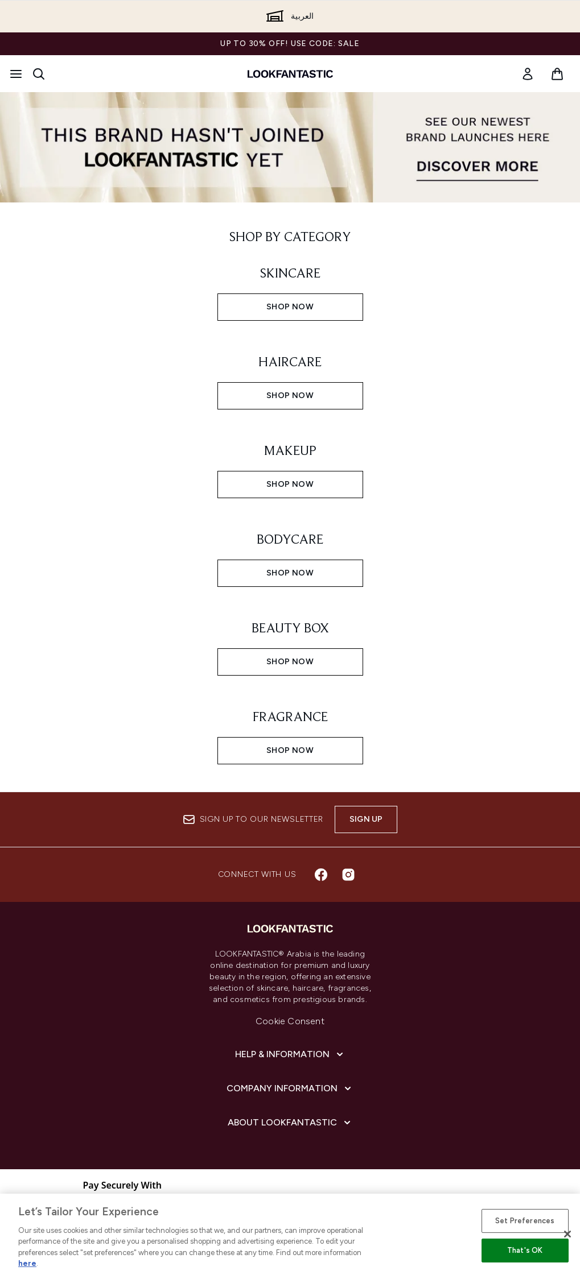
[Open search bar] (39, 74)
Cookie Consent (290, 1021)
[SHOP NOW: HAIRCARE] (290, 378)
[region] (290, 1234)
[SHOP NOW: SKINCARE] (290, 290)
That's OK (524, 1250)
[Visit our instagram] (348, 874)
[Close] (567, 1234)
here (27, 1263)
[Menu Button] (16, 74)
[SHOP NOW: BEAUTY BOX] (290, 645)
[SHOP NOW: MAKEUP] (290, 467)
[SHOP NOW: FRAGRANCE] (290, 733)
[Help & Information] (290, 1054)
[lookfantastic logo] (290, 74)
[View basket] (557, 74)
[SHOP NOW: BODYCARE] (290, 556)
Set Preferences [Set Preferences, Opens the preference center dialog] (524, 1220)
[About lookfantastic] (290, 1123)
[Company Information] (290, 1088)
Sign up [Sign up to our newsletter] (365, 819)
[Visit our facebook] (321, 874)
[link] (527, 74)
